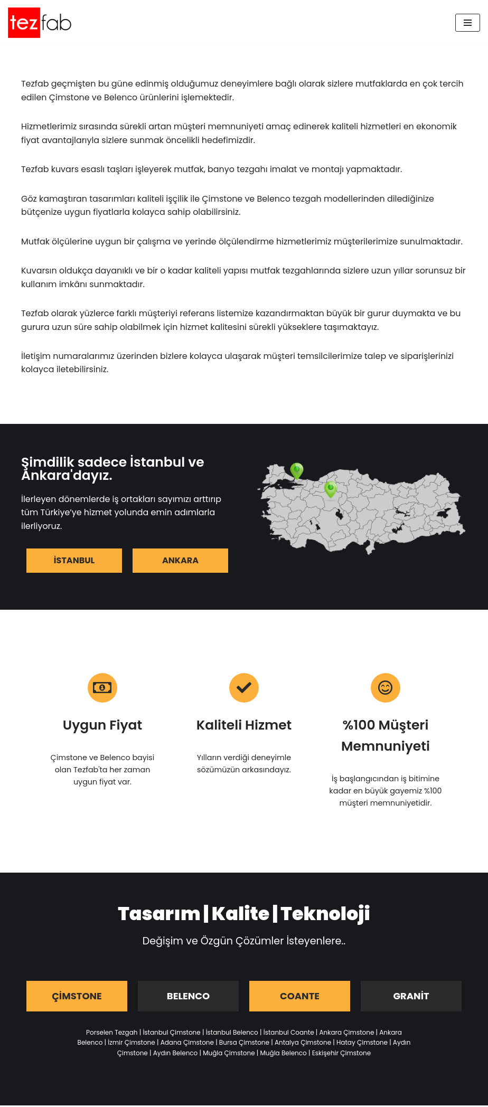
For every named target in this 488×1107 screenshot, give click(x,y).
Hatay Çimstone (362, 1044)
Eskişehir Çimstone (341, 1054)
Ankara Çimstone (346, 1033)
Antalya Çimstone (303, 1044)
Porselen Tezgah (111, 1033)
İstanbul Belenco (232, 1033)
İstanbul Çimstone (171, 1033)
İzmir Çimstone (131, 1044)
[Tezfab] (39, 22)
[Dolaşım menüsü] (467, 23)
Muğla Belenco (283, 1054)
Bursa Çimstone (244, 1044)
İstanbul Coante (289, 1033)
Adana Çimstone (187, 1044)
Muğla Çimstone (229, 1054)
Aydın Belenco (175, 1054)
